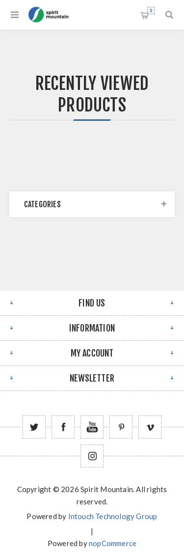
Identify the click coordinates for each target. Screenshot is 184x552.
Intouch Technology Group (113, 516)
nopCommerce (112, 543)
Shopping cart (151, 10)
